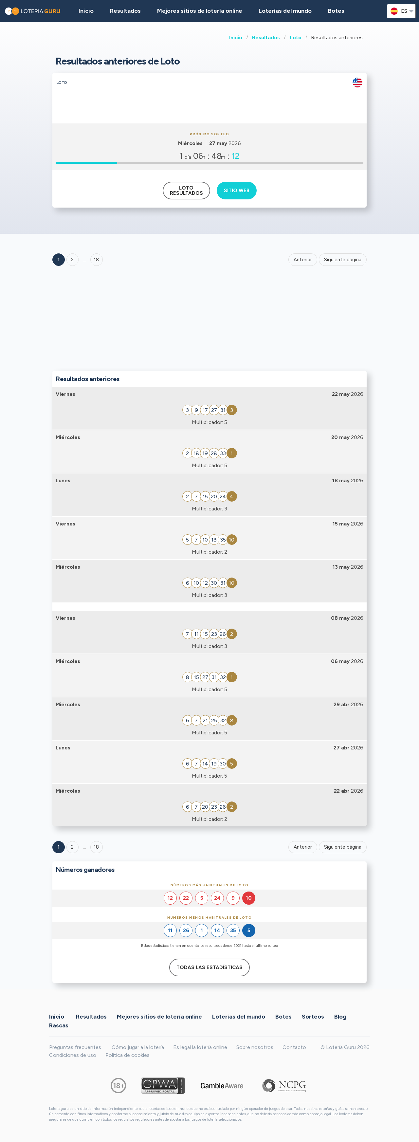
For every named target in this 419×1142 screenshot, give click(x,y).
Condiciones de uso (72, 1055)
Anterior (303, 260)
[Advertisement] (209, 320)
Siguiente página (342, 260)
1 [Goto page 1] (59, 260)
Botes (336, 10)
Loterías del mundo (285, 10)
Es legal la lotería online (200, 1047)
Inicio (235, 37)
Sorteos (313, 1016)
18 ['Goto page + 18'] (96, 260)
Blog (340, 1016)
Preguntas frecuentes (75, 1047)
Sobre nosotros (254, 1047)
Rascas (58, 1025)
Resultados (266, 37)
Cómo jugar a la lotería (138, 1047)
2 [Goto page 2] (72, 260)
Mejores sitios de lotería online (199, 10)
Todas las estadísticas (209, 967)
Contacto (294, 1047)
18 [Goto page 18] (96, 847)
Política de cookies (127, 1055)
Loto (295, 37)
